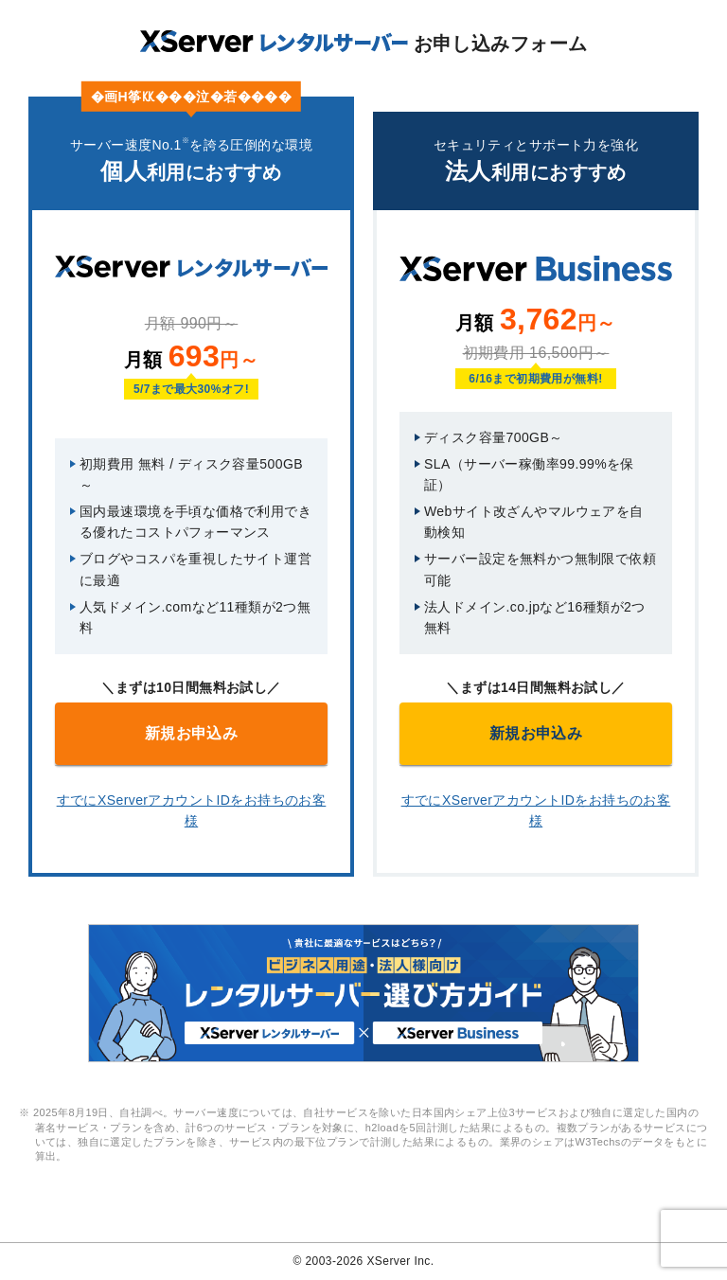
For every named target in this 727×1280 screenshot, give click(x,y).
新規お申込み (192, 733)
